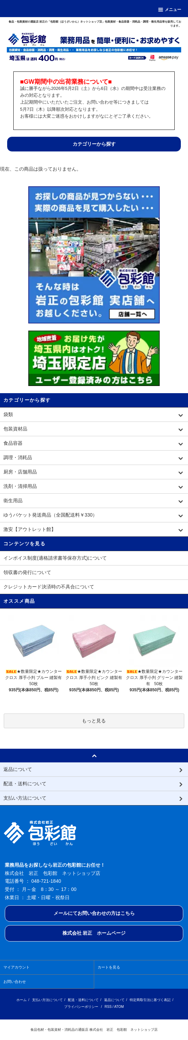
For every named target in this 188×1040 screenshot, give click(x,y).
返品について (114, 1000)
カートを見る (109, 967)
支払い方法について (47, 1000)
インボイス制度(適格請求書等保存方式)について (55, 558)
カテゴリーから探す (94, 144)
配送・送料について (83, 1000)
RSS (108, 1007)
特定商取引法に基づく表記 (150, 1000)
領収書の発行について (27, 572)
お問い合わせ (14, 981)
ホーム (21, 1000)
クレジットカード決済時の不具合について (48, 586)
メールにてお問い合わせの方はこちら (94, 913)
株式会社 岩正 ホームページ (94, 933)
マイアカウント (16, 967)
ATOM (119, 1007)
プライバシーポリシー (81, 1007)
